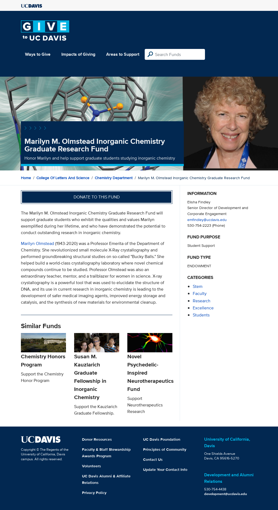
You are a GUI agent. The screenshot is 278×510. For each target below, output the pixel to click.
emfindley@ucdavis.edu (207, 219)
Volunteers (91, 466)
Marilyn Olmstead (37, 243)
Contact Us (153, 459)
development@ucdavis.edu (225, 493)
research (201, 301)
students (201, 315)
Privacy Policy (94, 492)
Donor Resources (97, 439)
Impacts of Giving (78, 54)
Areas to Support (122, 54)
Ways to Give (37, 54)
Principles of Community (164, 449)
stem (198, 286)
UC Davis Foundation (161, 439)
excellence (203, 308)
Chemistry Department (113, 178)
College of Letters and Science (62, 178)
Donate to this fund (97, 197)
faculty (200, 293)
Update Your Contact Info (165, 469)
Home (26, 178)
